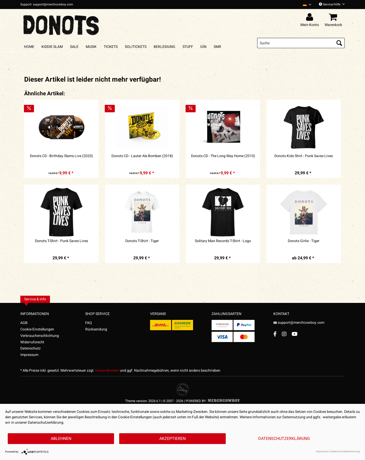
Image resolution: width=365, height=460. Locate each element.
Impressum (29, 354)
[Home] (29, 47)
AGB (24, 323)
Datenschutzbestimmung (345, 451)
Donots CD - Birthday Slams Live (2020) (61, 156)
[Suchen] (339, 43)
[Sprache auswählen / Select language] (307, 4)
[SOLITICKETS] (135, 47)
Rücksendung (96, 329)
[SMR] (217, 47)
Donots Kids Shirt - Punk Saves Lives (303, 156)
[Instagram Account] (284, 334)
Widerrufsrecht (32, 342)
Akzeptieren (172, 439)
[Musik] (91, 47)
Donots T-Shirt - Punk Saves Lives (61, 241)
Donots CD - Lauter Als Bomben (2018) (142, 156)
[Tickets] (110, 47)
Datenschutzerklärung (284, 439)
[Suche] (301, 43)
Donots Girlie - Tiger (303, 241)
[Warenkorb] (334, 17)
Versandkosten (107, 370)
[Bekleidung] (164, 47)
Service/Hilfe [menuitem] (332, 4)
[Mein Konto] (310, 17)
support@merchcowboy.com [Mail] (298, 322)
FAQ (88, 323)
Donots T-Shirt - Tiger (142, 241)
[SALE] (74, 47)
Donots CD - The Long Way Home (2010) (223, 156)
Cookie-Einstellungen (37, 329)
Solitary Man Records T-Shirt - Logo (223, 241)
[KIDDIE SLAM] (52, 47)
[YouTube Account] (295, 334)
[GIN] (203, 47)
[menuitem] (305, 4)
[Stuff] (188, 47)
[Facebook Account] (275, 334)
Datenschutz (30, 348)
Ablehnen (61, 439)
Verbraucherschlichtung (39, 335)
